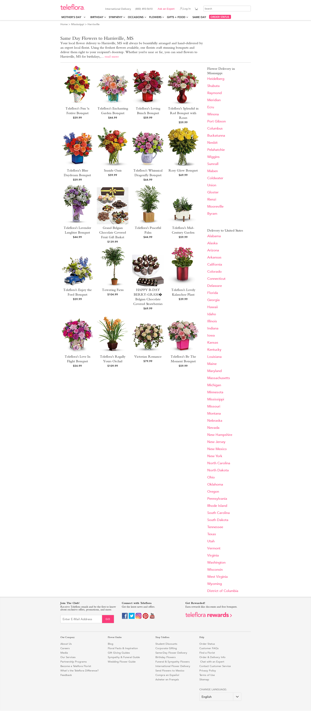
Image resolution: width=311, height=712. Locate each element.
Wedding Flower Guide (122, 661)
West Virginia (217, 577)
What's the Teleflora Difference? (79, 670)
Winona (213, 114)
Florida (212, 293)
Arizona (213, 250)
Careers (65, 648)
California (214, 264)
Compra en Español (167, 675)
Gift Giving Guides (119, 652)
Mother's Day (72, 17)
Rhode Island (217, 506)
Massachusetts (218, 378)
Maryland (214, 371)
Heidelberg (215, 79)
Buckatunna (216, 135)
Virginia (213, 555)
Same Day (200, 17)
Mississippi (77, 24)
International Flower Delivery (172, 666)
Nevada (213, 428)
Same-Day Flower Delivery (171, 652)
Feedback (66, 675)
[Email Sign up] (81, 619)
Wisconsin (215, 569)
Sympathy (115, 17)
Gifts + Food (176, 17)
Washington (216, 562)
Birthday (96, 17)
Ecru (210, 107)
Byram (212, 213)
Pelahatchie (216, 150)
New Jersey (216, 442)
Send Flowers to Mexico (169, 670)
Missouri (213, 406)
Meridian (214, 100)
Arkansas (214, 257)
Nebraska (214, 420)
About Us (66, 644)
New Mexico (217, 449)
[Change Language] (220, 697)
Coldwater (215, 178)
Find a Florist (207, 652)
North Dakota (218, 470)
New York (214, 456)
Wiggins (213, 157)
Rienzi (211, 199)
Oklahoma (215, 484)
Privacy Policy (207, 670)
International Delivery (118, 9)
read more (112, 56)
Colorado (214, 271)
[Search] (227, 8)
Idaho (211, 314)
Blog (110, 644)
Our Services (68, 657)
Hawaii (212, 307)
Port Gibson (216, 121)
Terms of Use (207, 675)
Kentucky (214, 349)
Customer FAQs (209, 648)
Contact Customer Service (215, 666)
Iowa (211, 335)
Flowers (155, 17)
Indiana (212, 328)
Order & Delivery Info (212, 657)
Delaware (214, 286)
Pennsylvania (217, 498)
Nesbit (212, 142)
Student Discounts (166, 644)
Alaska (212, 243)
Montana (214, 413)
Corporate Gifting (166, 648)
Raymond (214, 93)
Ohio (211, 477)
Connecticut (216, 279)
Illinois (212, 321)
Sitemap (204, 679)
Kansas (212, 342)
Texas (211, 534)
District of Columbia (222, 591)
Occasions (135, 17)
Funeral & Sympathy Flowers (172, 661)
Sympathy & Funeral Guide (124, 657)
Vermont (213, 548)
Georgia (213, 300)
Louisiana (214, 357)
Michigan (214, 385)
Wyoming (214, 584)
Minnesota (215, 392)
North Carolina (218, 463)
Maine (212, 364)
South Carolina (218, 513)
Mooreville (215, 206)
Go (108, 619)
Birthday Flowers (165, 657)
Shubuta (213, 86)
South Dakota (217, 520)
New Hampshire (219, 435)
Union (211, 185)
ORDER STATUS (220, 16)
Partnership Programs (73, 661)
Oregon (213, 491)
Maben (212, 171)
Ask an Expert (166, 8)
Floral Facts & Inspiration (123, 648)
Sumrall (212, 164)
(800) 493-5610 (144, 9)
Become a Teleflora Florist (75, 666)
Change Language (212, 689)
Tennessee (215, 527)
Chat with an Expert (211, 661)
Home (64, 24)
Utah (211, 541)
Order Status (207, 644)
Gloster (213, 192)
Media (64, 652)
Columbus (215, 128)
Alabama (214, 236)
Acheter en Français (167, 679)
